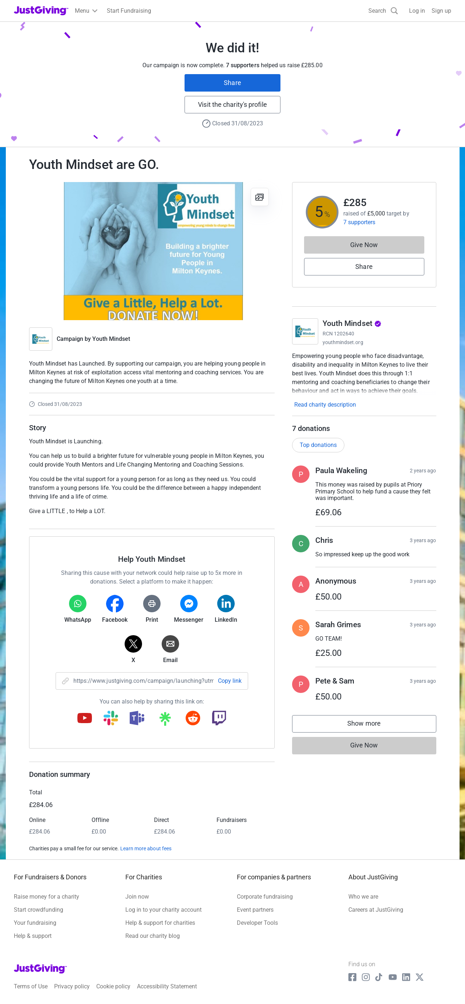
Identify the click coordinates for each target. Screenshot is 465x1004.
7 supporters (359, 222)
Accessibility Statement (167, 986)
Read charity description (325, 404)
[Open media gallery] (152, 251)
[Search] (383, 10)
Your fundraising (35, 922)
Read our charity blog (152, 935)
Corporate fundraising (265, 896)
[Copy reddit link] (193, 719)
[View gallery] (260, 197)
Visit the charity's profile (232, 104)
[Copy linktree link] (165, 720)
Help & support (33, 935)
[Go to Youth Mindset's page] (305, 331)
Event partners (255, 909)
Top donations (318, 444)
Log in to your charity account (163, 909)
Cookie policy (113, 986)
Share (232, 82)
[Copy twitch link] (219, 719)
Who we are (363, 896)
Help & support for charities (160, 922)
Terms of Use (31, 986)
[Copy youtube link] (84, 719)
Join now (137, 896)
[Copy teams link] (137, 719)
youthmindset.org (343, 342)
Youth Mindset (111, 338)
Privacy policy (72, 986)
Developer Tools (257, 922)
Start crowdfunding (38, 909)
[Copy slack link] (111, 719)
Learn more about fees (145, 848)
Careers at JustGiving (375, 909)
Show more (371, 725)
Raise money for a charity (46, 896)
